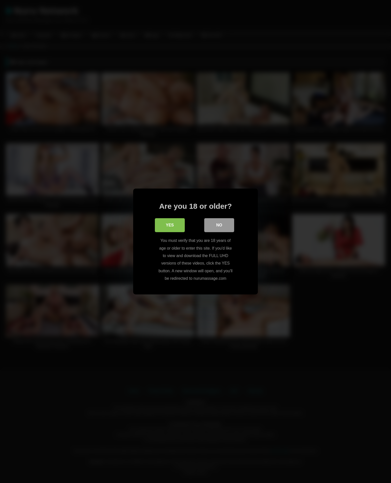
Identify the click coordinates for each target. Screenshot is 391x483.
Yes (170, 225)
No (219, 225)
